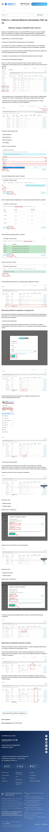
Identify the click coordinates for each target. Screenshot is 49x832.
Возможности (5, 772)
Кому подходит (5, 775)
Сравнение (4, 781)
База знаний (19, 779)
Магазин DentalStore (35, 781)
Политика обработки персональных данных (34, 793)
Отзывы (32, 772)
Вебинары (32, 778)
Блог (17, 776)
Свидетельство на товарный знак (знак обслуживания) (35, 817)
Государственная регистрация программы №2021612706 (32, 804)
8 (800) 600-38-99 (7, 747)
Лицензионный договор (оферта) (33, 812)
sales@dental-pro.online (9, 735)
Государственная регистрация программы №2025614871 (32, 801)
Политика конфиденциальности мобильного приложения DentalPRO (34, 797)
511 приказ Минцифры (30, 814)
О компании (33, 775)
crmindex (7, 823)
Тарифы (4, 778)
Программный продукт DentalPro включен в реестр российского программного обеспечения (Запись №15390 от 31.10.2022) (12, 813)
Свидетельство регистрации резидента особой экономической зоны (34, 809)
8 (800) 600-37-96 (10, 740)
